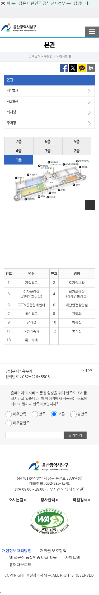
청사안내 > (49, 500)
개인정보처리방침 (16, 551)
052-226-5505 (36, 377)
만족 (39, 414)
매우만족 (16, 414)
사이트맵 (72, 558)
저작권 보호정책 (53, 551)
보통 (58, 414)
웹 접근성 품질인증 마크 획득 (33, 558)
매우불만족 (18, 423)
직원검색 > (82, 500)
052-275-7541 (57, 484)
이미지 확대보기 (90, 205)
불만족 (79, 414)
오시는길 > (17, 500)
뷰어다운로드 (20, 565)
